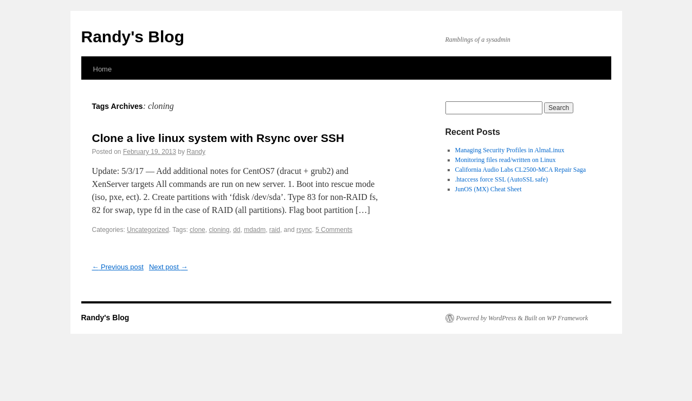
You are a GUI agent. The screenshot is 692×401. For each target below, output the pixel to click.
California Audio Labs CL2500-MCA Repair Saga (520, 169)
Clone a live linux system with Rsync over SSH (218, 138)
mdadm (255, 230)
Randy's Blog (133, 37)
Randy (195, 152)
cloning (219, 230)
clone (197, 230)
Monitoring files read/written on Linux (505, 160)
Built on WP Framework (556, 318)
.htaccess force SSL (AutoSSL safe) (501, 179)
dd (236, 230)
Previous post (118, 267)
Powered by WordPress (486, 318)
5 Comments (333, 230)
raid (274, 230)
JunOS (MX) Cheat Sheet (488, 189)
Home (102, 69)
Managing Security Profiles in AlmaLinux (510, 150)
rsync (304, 230)
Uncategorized (148, 230)
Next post (168, 267)
